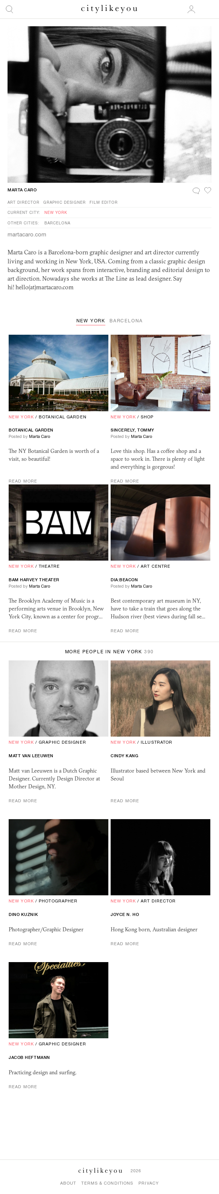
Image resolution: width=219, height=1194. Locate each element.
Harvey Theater (34, 579)
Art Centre (155, 566)
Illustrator (156, 742)
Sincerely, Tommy (132, 430)
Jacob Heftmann (29, 1057)
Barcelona (57, 223)
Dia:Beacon (124, 579)
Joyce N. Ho (125, 914)
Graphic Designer (64, 202)
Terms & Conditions (107, 1183)
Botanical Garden (63, 417)
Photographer (58, 901)
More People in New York (109, 651)
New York (55, 212)
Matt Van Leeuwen (31, 755)
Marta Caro (22, 190)
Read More (23, 481)
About (68, 1183)
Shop (147, 417)
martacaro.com (27, 234)
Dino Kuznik (23, 914)
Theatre (49, 566)
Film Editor (104, 202)
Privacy (148, 1183)
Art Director (24, 202)
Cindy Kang (124, 755)
